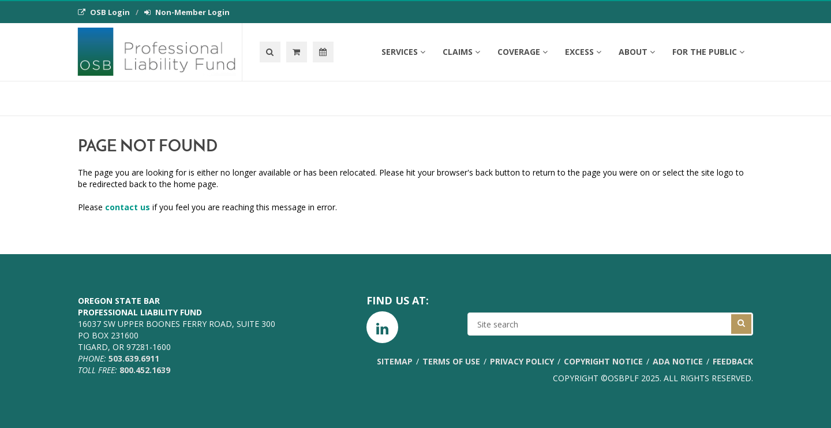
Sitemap (395, 361)
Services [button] (403, 51)
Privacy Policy (522, 361)
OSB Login (104, 12)
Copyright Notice (603, 361)
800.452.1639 (144, 369)
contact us (127, 207)
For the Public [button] (708, 51)
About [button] (637, 51)
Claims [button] (461, 51)
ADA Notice (678, 361)
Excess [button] (583, 51)
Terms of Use (451, 361)
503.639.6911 (133, 358)
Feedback (733, 361)
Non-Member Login (187, 12)
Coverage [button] (522, 51)
